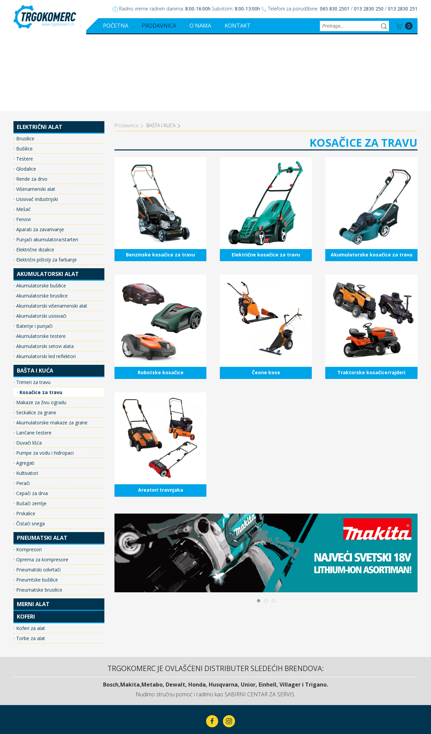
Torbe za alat (30, 561)
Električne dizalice (34, 173)
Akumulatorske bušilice (40, 209)
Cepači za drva (31, 416)
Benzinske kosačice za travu (160, 130)
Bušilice (24, 72)
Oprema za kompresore (41, 483)
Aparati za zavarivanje (39, 152)
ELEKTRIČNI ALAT (39, 50)
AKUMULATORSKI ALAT (48, 197)
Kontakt (238, 25)
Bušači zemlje (30, 426)
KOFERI (26, 540)
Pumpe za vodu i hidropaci (44, 376)
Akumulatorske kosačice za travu (371, 130)
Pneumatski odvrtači (38, 493)
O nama (200, 25)
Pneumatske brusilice (38, 513)
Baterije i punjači (34, 249)
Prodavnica (159, 25)
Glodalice (25, 92)
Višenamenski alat (35, 112)
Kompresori (28, 472)
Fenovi (23, 142)
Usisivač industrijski (36, 122)
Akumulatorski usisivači (40, 239)
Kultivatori (26, 396)
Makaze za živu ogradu (40, 325)
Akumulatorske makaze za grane (51, 346)
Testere (24, 82)
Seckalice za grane (35, 336)
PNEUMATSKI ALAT (42, 461)
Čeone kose (266, 248)
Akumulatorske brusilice (41, 219)
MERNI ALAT (33, 527)
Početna (115, 25)
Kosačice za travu (40, 315)
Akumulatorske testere (40, 259)
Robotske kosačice (160, 248)
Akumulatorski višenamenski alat (51, 229)
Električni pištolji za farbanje (46, 183)
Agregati (24, 386)
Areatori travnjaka (160, 366)
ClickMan (232, 708)
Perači (22, 406)
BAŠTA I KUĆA (35, 294)
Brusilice (24, 62)
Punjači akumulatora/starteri (46, 163)
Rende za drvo (31, 102)
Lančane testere (33, 356)
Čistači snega (30, 447)
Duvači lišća (28, 366)
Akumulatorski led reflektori (45, 279)
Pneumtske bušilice (36, 503)
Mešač (23, 132)
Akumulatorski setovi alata (44, 269)
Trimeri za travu (33, 305)
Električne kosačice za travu (266, 130)
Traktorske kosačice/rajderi (371, 248)
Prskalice (25, 436)
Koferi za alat (30, 551)
